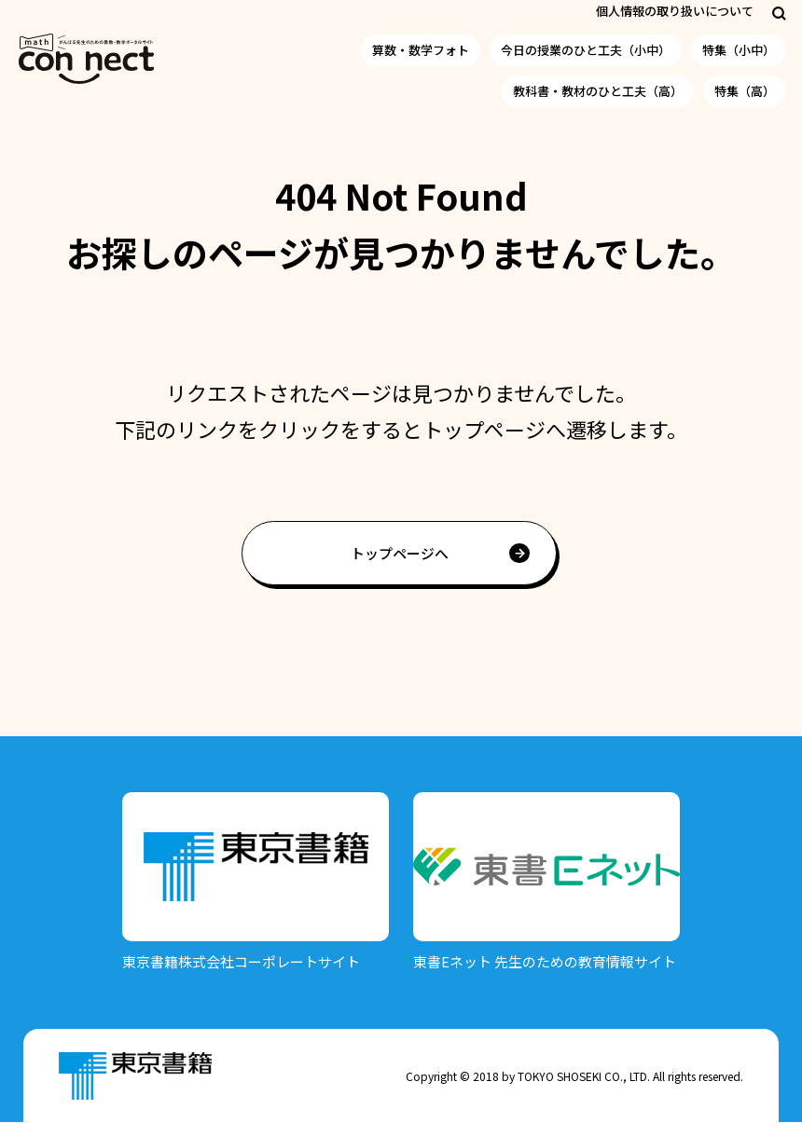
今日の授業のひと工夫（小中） (586, 50)
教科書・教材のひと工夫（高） (598, 91)
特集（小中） (738, 50)
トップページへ (400, 553)
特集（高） (744, 91)
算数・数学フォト (420, 50)
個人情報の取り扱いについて (675, 11)
